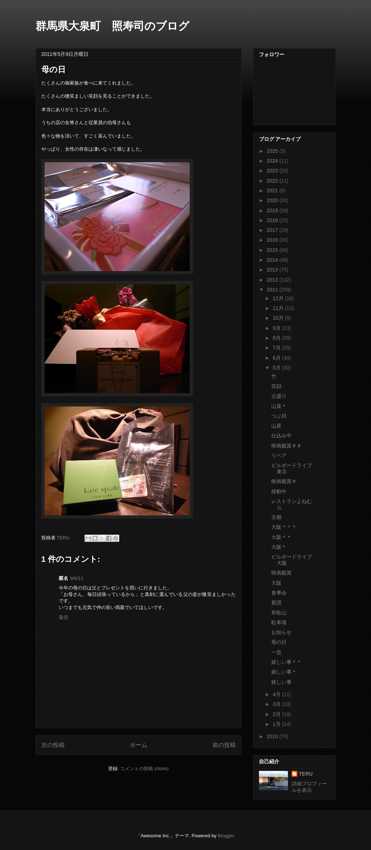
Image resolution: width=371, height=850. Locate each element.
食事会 (279, 593)
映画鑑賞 (281, 573)
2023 (273, 170)
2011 (273, 290)
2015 (273, 250)
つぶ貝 (279, 416)
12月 (279, 298)
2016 (273, 240)
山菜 (276, 426)
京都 (276, 517)
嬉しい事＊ (284, 672)
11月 (279, 308)
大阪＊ (279, 547)
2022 (273, 181)
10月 (279, 318)
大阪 (276, 583)
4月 (277, 694)
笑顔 (276, 386)
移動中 (279, 491)
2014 (273, 260)
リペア (279, 455)
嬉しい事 (281, 682)
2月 (277, 714)
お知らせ (281, 632)
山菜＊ (279, 406)
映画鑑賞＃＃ (286, 446)
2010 (273, 736)
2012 (273, 280)
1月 (277, 724)
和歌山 (279, 613)
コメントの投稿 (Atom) (144, 768)
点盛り (279, 396)
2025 (273, 151)
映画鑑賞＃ (284, 481)
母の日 (279, 642)
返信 (63, 617)
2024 (273, 161)
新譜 (276, 602)
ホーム (138, 745)
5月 (277, 368)
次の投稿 (53, 745)
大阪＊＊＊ (284, 527)
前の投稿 (224, 745)
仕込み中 (281, 435)
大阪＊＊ (281, 537)
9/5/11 (76, 578)
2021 (273, 190)
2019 (273, 210)
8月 (277, 338)
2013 (273, 270)
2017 (273, 230)
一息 (276, 652)
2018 (273, 220)
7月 (277, 348)
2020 (273, 200)
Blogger (226, 835)
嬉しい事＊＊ (286, 662)
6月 (277, 358)
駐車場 (279, 622)
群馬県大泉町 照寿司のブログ (112, 26)
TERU (306, 774)
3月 (277, 704)
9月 (277, 328)
